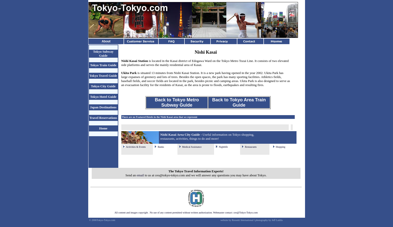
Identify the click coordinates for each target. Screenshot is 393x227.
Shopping (280, 146)
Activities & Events (136, 146)
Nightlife (223, 146)
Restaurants (251, 146)
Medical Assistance (192, 146)
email (140, 175)
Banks (161, 146)
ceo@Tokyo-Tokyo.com (245, 212)
